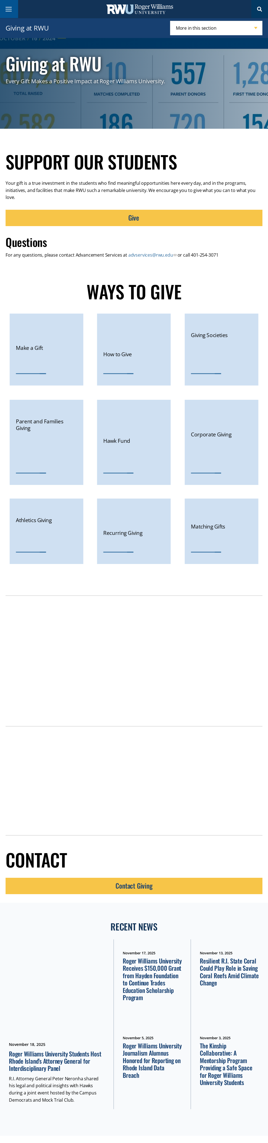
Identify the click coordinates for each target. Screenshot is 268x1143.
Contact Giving (133, 886)
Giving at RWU (27, 27)
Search (259, 9)
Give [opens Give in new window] (133, 217)
